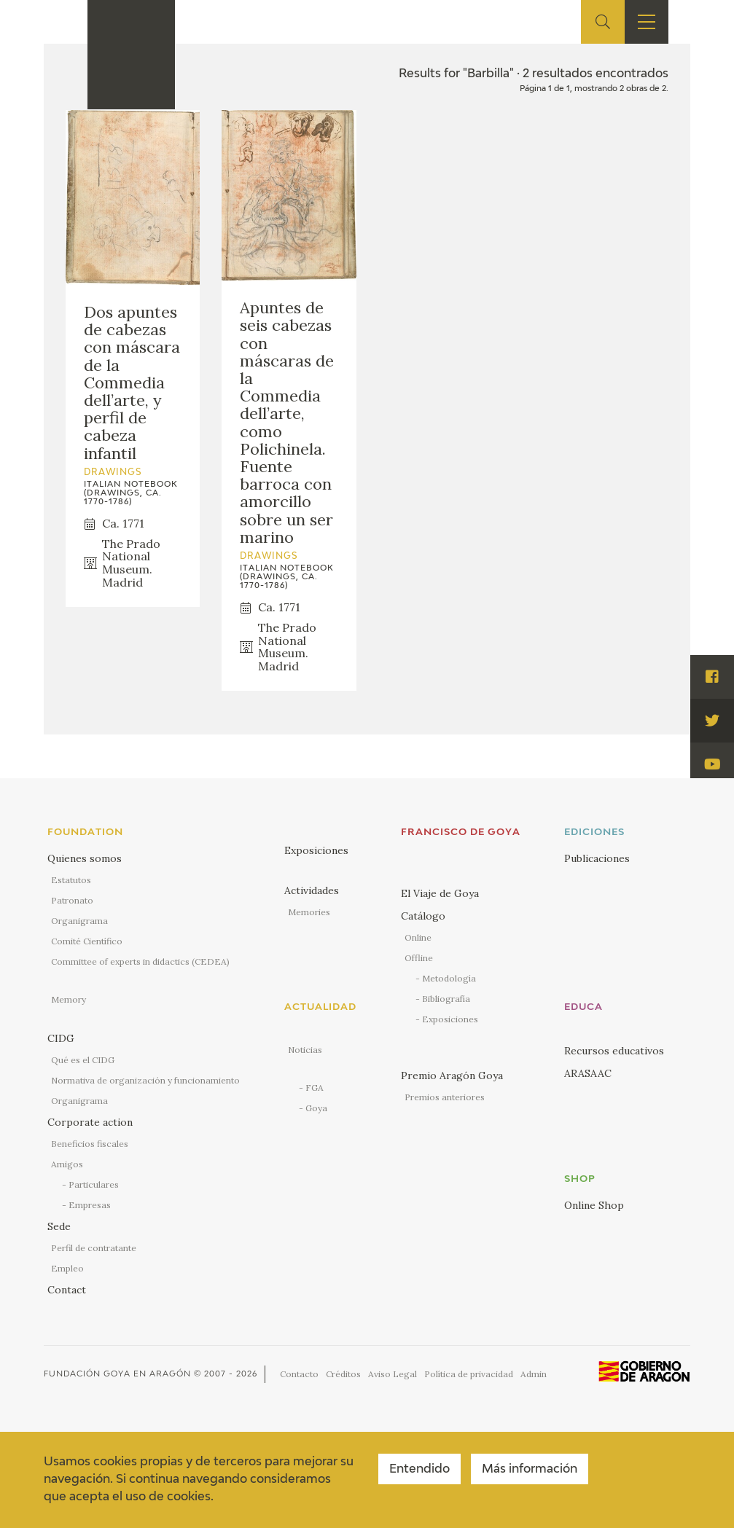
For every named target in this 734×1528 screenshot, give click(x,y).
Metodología (449, 978)
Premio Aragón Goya (452, 1075)
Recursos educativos (614, 1050)
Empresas (90, 1204)
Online (418, 937)
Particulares (94, 1184)
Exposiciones (316, 850)
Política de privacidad (468, 1373)
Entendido (419, 1470)
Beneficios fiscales (89, 1143)
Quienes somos (84, 858)
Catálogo (423, 915)
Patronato (72, 900)
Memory (68, 999)
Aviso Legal (392, 1373)
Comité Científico (86, 941)
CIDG (60, 1038)
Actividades (311, 890)
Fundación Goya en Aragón (117, 1374)
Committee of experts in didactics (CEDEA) (140, 961)
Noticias (305, 1049)
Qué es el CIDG (82, 1059)
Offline (419, 957)
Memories (309, 911)
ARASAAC (588, 1073)
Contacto (299, 1373)
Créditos (343, 1373)
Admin (533, 1373)
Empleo (67, 1268)
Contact (66, 1289)
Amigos (67, 1164)
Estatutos (71, 879)
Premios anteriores (445, 1097)
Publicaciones (597, 858)
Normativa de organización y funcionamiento (145, 1080)
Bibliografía (446, 998)
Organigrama (79, 920)
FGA (314, 1087)
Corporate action (90, 1122)
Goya (316, 1107)
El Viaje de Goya (440, 893)
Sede (59, 1226)
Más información (529, 1470)
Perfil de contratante (93, 1247)
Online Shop (594, 1205)
